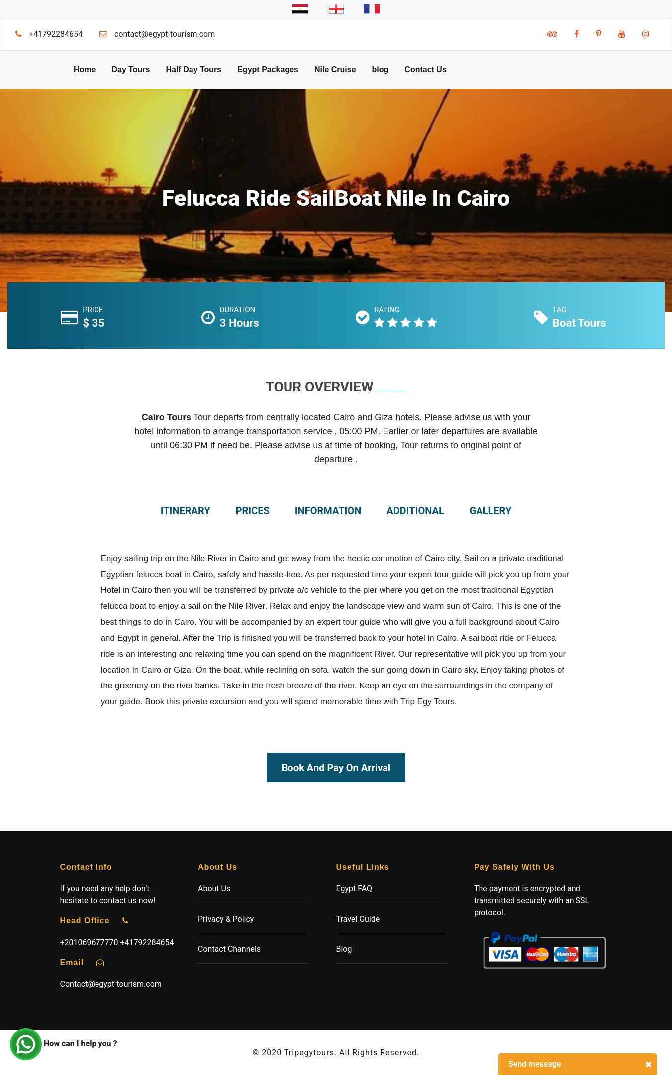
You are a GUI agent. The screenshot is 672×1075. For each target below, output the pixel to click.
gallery (491, 511)
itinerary (185, 511)
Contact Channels (229, 949)
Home (85, 69)
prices (253, 511)
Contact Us (425, 69)
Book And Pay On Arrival (336, 768)
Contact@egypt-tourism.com (111, 984)
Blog (344, 949)
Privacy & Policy (226, 919)
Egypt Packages (267, 69)
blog (380, 69)
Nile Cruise (335, 69)
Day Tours (130, 69)
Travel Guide (358, 919)
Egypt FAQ (354, 888)
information (328, 511)
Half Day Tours (194, 69)
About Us (214, 888)
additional (415, 511)
